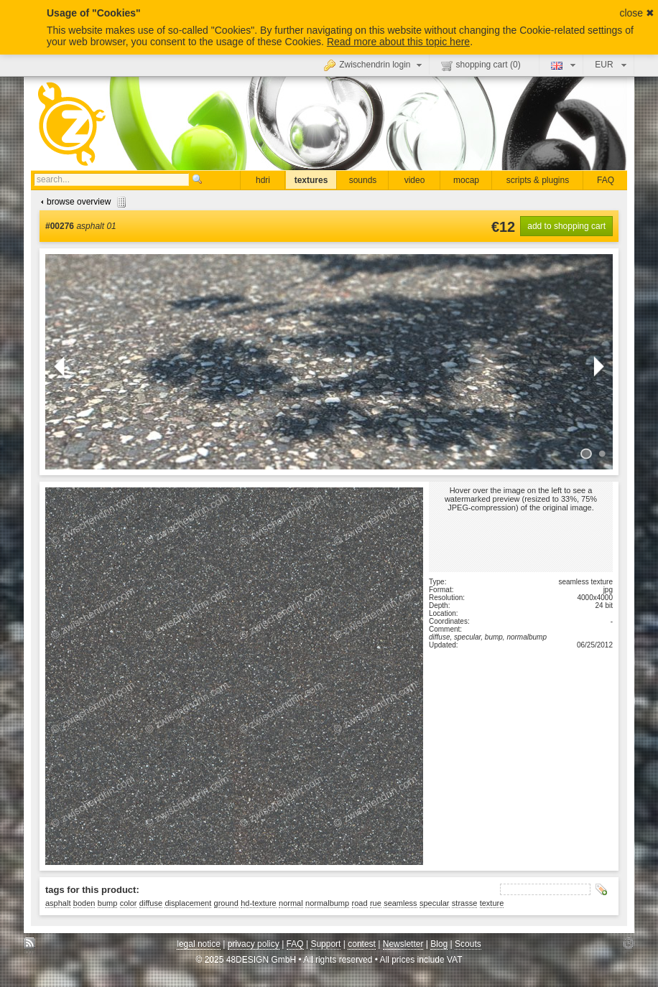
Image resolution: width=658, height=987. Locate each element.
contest (362, 944)
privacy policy (253, 944)
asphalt (57, 903)
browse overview (81, 202)
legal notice (199, 944)
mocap (466, 180)
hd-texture (259, 903)
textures (311, 180)
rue (375, 903)
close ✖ (636, 13)
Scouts (468, 944)
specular (435, 903)
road (360, 903)
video (414, 180)
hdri (263, 180)
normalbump (327, 903)
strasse (464, 903)
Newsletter (403, 944)
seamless (400, 903)
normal (291, 903)
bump (108, 903)
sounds (363, 180)
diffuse (150, 903)
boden (84, 903)
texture (492, 903)
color (128, 903)
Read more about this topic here (398, 41)
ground (226, 903)
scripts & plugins (537, 180)
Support (325, 944)
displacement (187, 903)
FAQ (605, 180)
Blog (439, 944)
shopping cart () (481, 65)
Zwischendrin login (374, 64)
